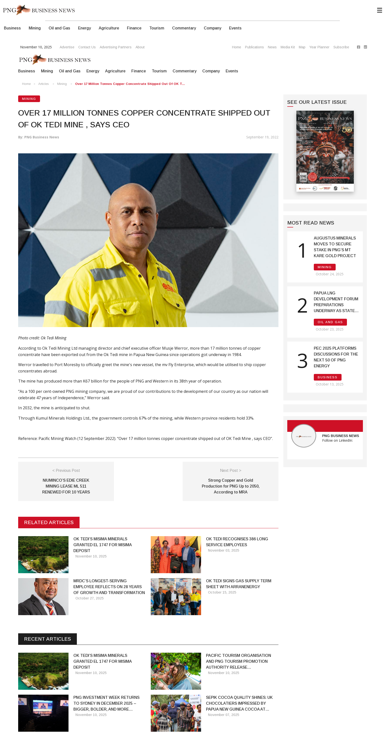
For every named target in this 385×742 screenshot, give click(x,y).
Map (302, 47)
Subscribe (341, 47)
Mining (35, 28)
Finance (134, 28)
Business (12, 28)
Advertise (67, 47)
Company (212, 28)
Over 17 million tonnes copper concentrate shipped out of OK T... (130, 84)
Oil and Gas (59, 28)
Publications (254, 47)
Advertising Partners (116, 47)
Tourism (156, 28)
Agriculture (109, 28)
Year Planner (319, 47)
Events (235, 28)
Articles (43, 84)
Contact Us (87, 47)
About (140, 47)
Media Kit (288, 47)
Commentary (184, 28)
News (272, 47)
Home (236, 47)
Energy (84, 28)
